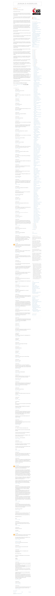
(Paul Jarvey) (36, 27)
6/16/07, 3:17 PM (17, 217)
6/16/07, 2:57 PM (17, 110)
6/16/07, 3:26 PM (17, 408)
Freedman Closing (36, 169)
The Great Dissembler (36, 128)
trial (16, 85)
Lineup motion (34, 298)
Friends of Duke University (35, 287)
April (34, 224)
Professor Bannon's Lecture (37, 150)
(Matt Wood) (36, 38)
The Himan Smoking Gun (36, 156)
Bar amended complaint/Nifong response (36, 301)
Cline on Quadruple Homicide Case (38, 69)
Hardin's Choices (35, 111)
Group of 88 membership (35, 309)
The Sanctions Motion (36, 103)
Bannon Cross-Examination (37, 217)
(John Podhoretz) (35, 34)
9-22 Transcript (35, 71)
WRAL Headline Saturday (36, 100)
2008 (33, 57)
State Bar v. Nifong (34, 303)
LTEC (16, 243)
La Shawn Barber (34, 290)
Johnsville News (34, 289)
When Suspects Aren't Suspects (37, 127)
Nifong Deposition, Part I (36, 86)
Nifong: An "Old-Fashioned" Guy (37, 102)
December (35, 59)
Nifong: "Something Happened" (37, 187)
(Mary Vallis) (35, 25)
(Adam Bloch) (36, 29)
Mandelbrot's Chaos (17, 541)
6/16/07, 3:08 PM (17, 148)
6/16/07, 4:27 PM (17, 519)
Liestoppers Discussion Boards (35, 286)
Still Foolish (35, 101)
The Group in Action (36, 70)
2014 (33, 50)
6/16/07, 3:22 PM (17, 340)
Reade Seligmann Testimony (37, 208)
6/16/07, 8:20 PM (17, 543)
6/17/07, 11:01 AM (17, 583)
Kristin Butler (33, 283)
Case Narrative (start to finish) (35, 282)
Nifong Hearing (35, 74)
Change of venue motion (35, 300)
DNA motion (33, 297)
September (35, 62)
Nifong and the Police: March (37, 204)
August (35, 63)
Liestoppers (33, 284)
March (34, 225)
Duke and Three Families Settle (37, 147)
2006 (33, 229)
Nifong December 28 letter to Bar (36, 305)
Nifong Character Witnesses (37, 185)
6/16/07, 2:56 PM (17, 101)
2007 (33, 58)
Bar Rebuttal (35, 184)
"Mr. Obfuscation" (36, 95)
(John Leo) (35, 28)
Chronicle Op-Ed (35, 119)
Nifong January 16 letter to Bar (35, 306)
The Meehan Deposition (36, 72)
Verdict (34, 167)
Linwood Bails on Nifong (36, 82)
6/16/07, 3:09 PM (17, 152)
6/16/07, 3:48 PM (17, 483)
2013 (33, 51)
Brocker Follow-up (36, 168)
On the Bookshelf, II (36, 136)
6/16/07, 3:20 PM (17, 287)
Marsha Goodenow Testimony (37, 149)
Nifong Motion (35, 207)
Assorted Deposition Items (37, 79)
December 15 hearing (34, 302)
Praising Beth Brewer (36, 139)
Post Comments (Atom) (19, 593)
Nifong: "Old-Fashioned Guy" (37, 170)
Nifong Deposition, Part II (36, 83)
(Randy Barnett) (36, 40)
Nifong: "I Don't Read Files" (37, 188)
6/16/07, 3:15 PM (17, 195)
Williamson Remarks (36, 158)
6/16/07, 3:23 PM (17, 361)
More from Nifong (36, 197)
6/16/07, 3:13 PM (17, 177)
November (35, 60)
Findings (35, 160)
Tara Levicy (35, 186)
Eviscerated (35, 104)
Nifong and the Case (36, 205)
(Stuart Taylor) (34, 24)
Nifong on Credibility (36, 195)
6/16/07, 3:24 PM (17, 395)
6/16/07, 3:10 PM (17, 157)
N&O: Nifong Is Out (36, 189)
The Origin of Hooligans (36, 131)
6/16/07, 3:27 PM (17, 424)
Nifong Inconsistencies (36, 172)
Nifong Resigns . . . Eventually (37, 148)
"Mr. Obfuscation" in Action (37, 93)
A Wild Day (35, 141)
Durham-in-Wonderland (27, 3)
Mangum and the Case (36, 196)
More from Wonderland (36, 85)
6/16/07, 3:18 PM (17, 247)
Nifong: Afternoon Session (37, 198)
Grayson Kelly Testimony (36, 214)
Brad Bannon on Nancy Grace (37, 157)
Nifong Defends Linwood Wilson (37, 155)
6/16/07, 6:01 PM (17, 531)
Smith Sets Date (35, 73)
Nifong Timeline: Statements (37, 203)
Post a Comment (15, 590)
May (34, 223)
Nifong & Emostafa (36, 118)
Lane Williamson (35, 140)
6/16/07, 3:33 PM (17, 456)
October (35, 61)
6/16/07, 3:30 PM (17, 450)
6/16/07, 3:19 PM (17, 258)
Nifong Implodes (35, 194)
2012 (33, 52)
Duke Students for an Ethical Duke (36, 288)
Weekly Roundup (35, 92)
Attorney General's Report (35, 296)
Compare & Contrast (36, 222)
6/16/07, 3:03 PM (17, 127)
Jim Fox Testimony (36, 213)
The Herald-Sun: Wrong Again (37, 94)
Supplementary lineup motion (35, 299)
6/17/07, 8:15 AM (17, 579)
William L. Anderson (34, 285)
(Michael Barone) (35, 36)
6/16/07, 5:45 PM (17, 525)
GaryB (16, 533)
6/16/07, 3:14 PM (17, 184)
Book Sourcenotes (34, 314)
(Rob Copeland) (36, 33)
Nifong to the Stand (36, 206)
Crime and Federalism (34, 37)
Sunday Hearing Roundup (36, 159)
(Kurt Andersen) (36, 22)
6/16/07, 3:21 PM (17, 331)
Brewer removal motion (35, 304)
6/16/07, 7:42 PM (17, 539)
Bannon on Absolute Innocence (37, 146)
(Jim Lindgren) (36, 35)
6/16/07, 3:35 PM (17, 463)
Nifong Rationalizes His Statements (38, 84)
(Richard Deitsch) (35, 23)
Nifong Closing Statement (36, 171)
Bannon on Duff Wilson (36, 216)
